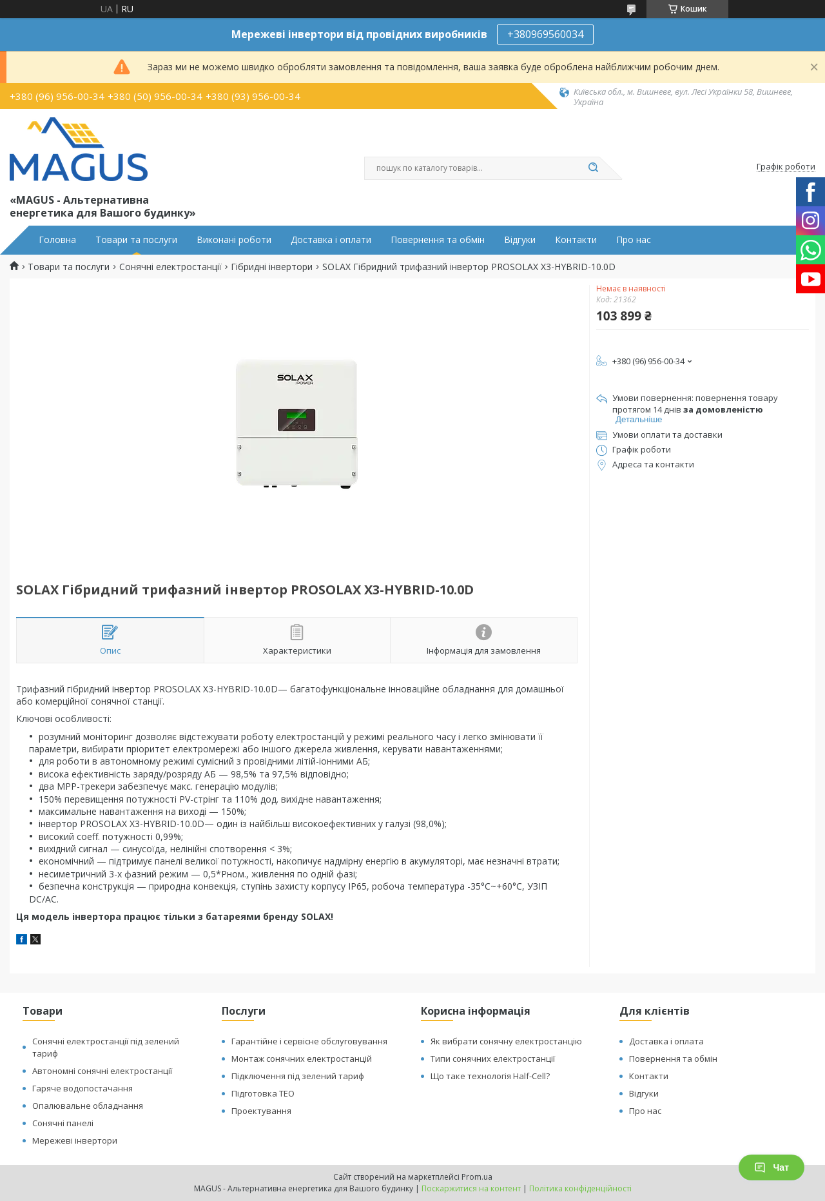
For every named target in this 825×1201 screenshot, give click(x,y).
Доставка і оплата (666, 1041)
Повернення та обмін (438, 239)
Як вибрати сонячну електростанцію (506, 1041)
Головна (57, 239)
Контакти (576, 239)
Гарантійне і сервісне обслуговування (309, 1041)
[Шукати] (593, 168)
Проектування (261, 1111)
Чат (771, 1167)
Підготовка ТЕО (263, 1093)
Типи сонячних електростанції (493, 1058)
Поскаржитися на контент (471, 1188)
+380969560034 (545, 34)
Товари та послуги (136, 239)
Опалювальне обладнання (87, 1105)
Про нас (633, 239)
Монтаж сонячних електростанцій (301, 1058)
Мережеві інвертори (74, 1140)
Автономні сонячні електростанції (102, 1071)
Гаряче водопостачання (82, 1088)
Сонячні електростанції (170, 267)
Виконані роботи (234, 239)
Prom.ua (476, 1176)
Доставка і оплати (331, 239)
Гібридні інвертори (272, 267)
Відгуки (520, 239)
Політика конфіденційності (580, 1188)
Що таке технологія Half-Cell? (490, 1076)
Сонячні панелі (62, 1123)
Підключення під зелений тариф (297, 1076)
